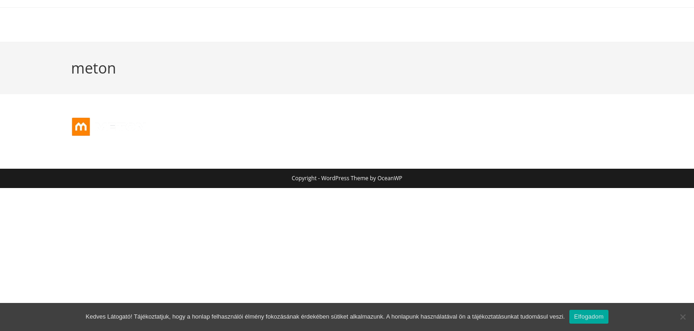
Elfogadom (588, 316)
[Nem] (682, 316)
